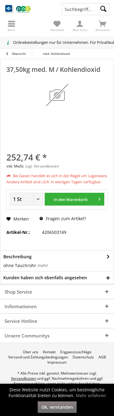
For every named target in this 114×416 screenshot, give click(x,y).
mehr (42, 265)
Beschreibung (17, 256)
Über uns (30, 352)
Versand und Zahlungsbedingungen (38, 357)
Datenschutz (83, 357)
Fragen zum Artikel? (63, 218)
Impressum (57, 362)
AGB (102, 357)
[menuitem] (102, 26)
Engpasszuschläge (76, 352)
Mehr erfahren (91, 395)
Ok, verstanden (57, 407)
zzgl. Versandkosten (42, 166)
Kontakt (49, 352)
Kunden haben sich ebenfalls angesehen (45, 277)
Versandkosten (23, 378)
